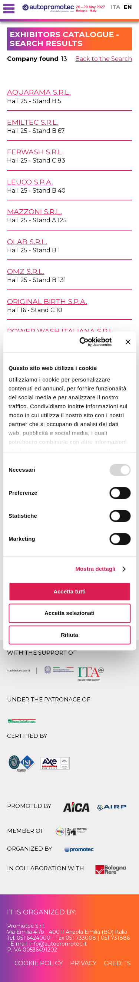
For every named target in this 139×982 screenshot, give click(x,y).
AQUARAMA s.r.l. (39, 92)
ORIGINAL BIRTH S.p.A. (47, 301)
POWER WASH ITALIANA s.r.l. (61, 331)
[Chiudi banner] (127, 341)
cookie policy (38, 963)
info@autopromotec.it (58, 943)
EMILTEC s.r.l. (33, 122)
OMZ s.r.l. (25, 271)
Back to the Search (103, 58)
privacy (83, 963)
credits (117, 963)
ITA (115, 6)
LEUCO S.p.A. (30, 181)
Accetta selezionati (69, 613)
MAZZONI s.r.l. (34, 211)
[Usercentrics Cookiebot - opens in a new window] (83, 342)
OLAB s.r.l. (27, 241)
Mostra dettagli (95, 569)
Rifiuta (69, 635)
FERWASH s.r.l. (35, 151)
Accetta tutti (69, 591)
